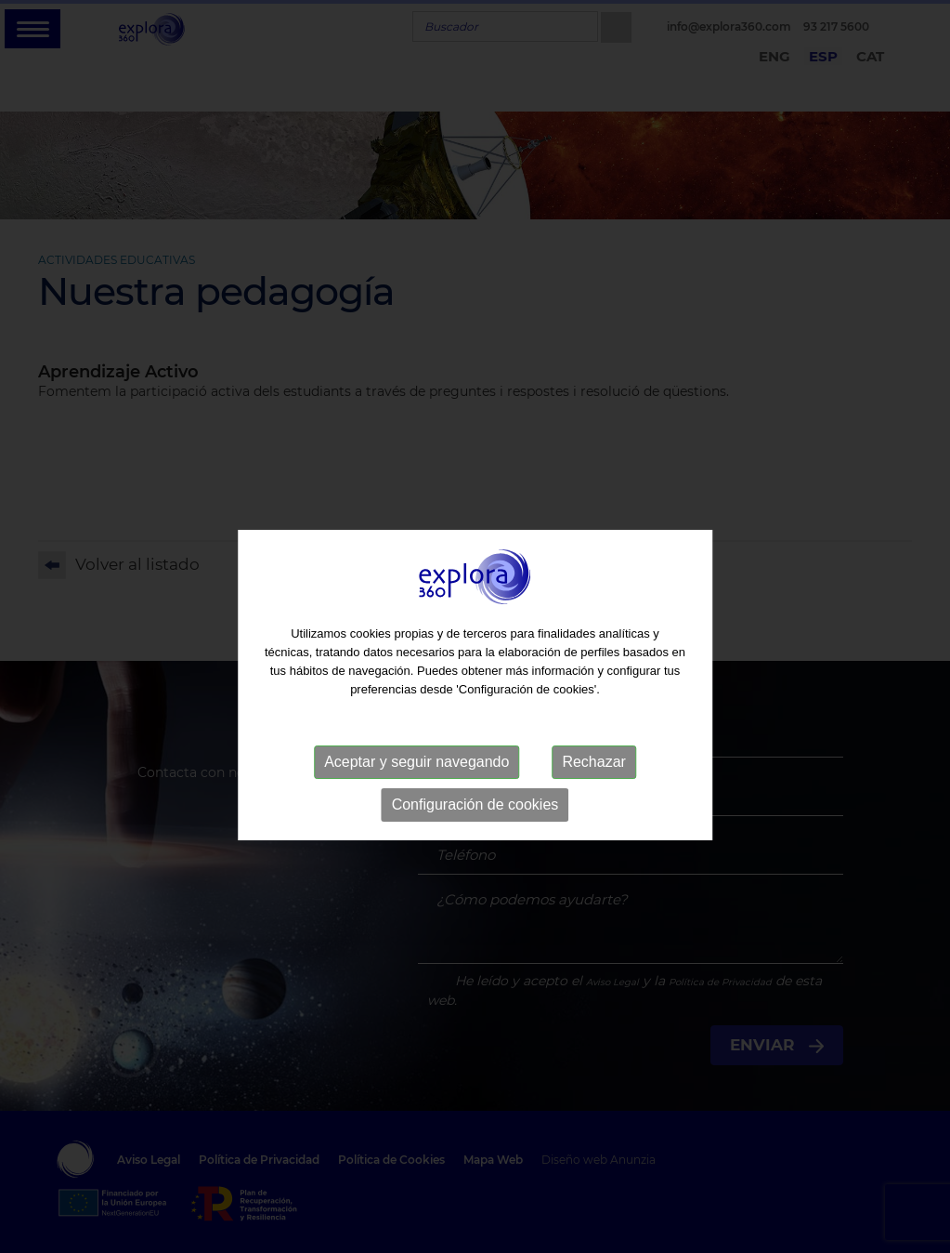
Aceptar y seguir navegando (416, 780)
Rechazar (593, 780)
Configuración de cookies (475, 823)
